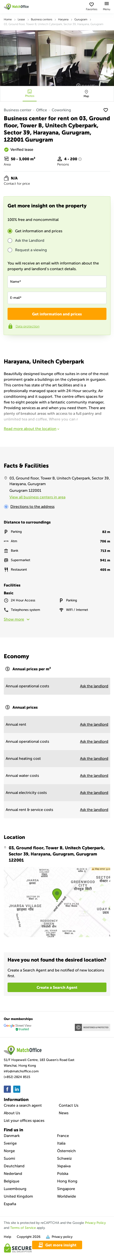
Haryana (63, 19)
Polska (62, 1174)
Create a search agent (23, 1105)
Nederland (13, 1174)
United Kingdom (18, 1196)
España (10, 1204)
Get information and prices (38, 231)
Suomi (9, 1158)
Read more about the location (32, 429)
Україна (64, 1166)
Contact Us (68, 1105)
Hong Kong (67, 1181)
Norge (9, 1151)
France (63, 1136)
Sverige (10, 1143)
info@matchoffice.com (21, 1071)
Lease (21, 19)
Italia (61, 1143)
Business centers (41, 19)
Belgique (11, 1181)
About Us (12, 1113)
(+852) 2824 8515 (17, 1077)
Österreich (66, 1151)
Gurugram (80, 19)
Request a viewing (31, 250)
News (63, 1113)
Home (8, 19)
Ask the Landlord (29, 240)
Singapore (66, 1189)
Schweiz (64, 1158)
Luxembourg (15, 1189)
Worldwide (66, 1196)
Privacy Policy (95, 1223)
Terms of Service (23, 1228)
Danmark (12, 1136)
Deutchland (14, 1166)
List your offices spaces (24, 1121)
